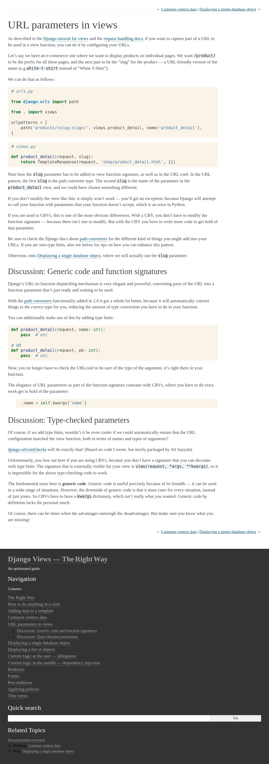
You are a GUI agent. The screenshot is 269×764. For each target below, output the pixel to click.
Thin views (18, 695)
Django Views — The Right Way (58, 559)
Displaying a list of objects (31, 649)
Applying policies (23, 689)
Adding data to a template (30, 610)
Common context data (178, 9)
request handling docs (123, 38)
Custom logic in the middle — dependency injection (54, 662)
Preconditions (20, 682)
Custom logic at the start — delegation (42, 656)
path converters (93, 238)
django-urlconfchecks (27, 449)
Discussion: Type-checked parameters (47, 636)
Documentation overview (26, 740)
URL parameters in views (30, 624)
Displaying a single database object (227, 9)
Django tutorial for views (65, 38)
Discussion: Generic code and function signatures (57, 630)
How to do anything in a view (34, 604)
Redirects (16, 669)
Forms (13, 675)
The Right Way (21, 597)
